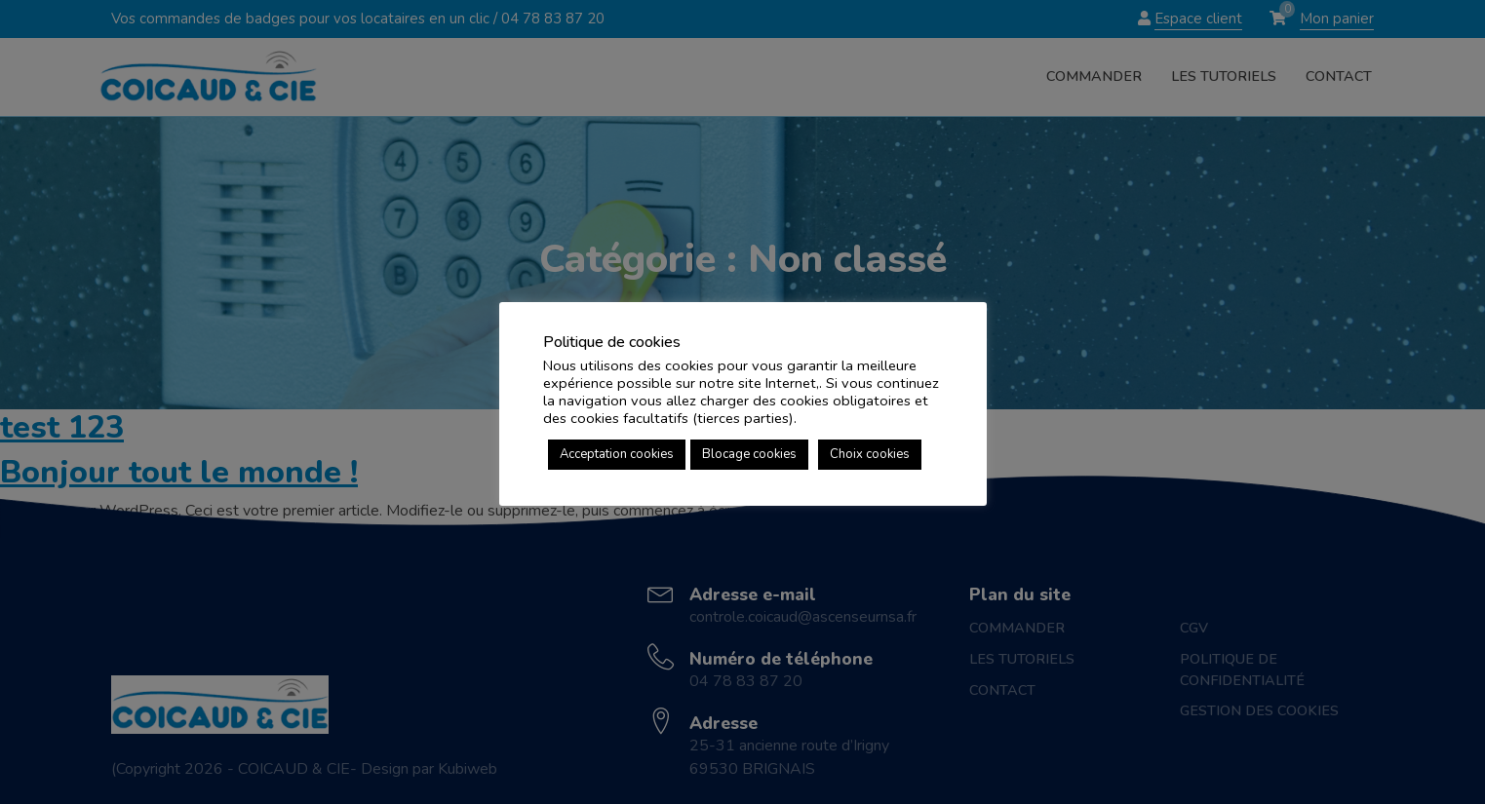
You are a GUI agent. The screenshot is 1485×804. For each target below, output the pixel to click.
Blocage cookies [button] (749, 454)
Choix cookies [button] (870, 454)
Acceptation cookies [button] (617, 454)
